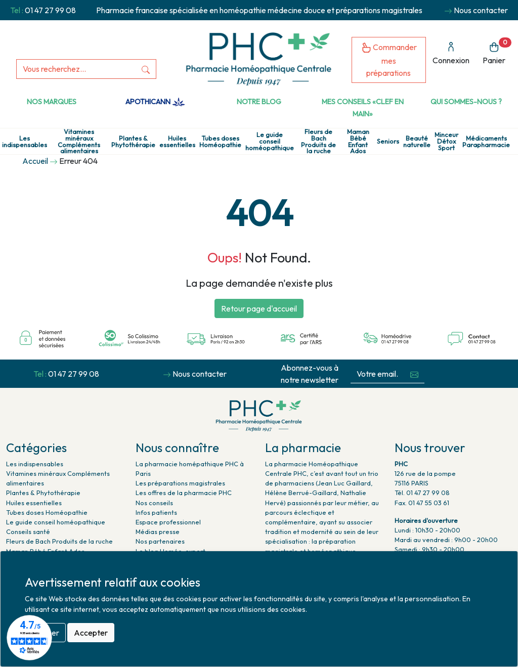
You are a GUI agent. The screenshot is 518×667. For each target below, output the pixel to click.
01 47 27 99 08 (50, 10)
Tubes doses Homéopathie (220, 141)
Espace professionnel (168, 522)
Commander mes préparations (389, 60)
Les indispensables (24, 141)
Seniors (388, 141)
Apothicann (155, 101)
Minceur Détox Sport (446, 141)
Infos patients (156, 512)
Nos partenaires (160, 541)
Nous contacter (481, 10)
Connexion (451, 53)
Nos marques (51, 101)
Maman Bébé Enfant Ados (358, 141)
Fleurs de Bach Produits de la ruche (318, 141)
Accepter (91, 633)
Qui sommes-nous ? (466, 101)
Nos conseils (154, 503)
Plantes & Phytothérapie (133, 141)
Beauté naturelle (416, 141)
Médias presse (158, 531)
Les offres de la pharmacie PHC (184, 492)
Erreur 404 (78, 161)
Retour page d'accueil (259, 308)
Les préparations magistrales (180, 483)
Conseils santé (28, 531)
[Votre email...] (377, 374)
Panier (497, 51)
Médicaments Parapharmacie (486, 141)
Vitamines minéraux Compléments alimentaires (79, 141)
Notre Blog (259, 101)
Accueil (35, 161)
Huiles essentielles (177, 141)
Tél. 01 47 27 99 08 (422, 492)
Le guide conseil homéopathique (269, 141)
